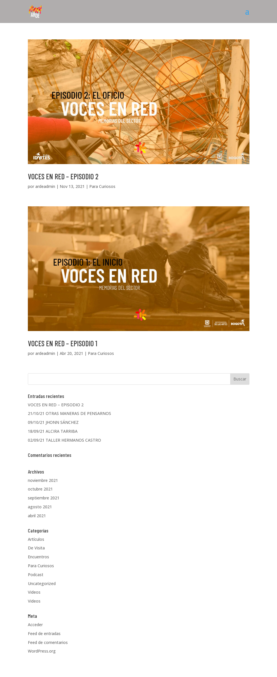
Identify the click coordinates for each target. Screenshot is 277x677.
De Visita (36, 548)
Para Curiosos (102, 186)
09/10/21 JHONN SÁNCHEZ (53, 422)
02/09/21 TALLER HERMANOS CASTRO (64, 440)
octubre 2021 (40, 489)
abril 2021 (37, 515)
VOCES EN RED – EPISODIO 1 (62, 343)
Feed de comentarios (48, 642)
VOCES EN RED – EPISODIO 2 (63, 176)
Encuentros (38, 556)
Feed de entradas (44, 633)
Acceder (35, 624)
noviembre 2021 (43, 480)
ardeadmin (45, 186)
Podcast (35, 574)
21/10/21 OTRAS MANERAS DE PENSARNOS (69, 413)
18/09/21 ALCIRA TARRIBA (53, 431)
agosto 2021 (40, 506)
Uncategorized (42, 583)
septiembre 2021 (43, 498)
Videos (34, 592)
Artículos (36, 539)
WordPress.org (42, 651)
